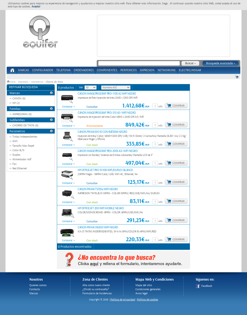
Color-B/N (18, 150)
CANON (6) (19, 98)
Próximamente (94, 126)
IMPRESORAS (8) (22, 114)
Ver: (82, 87)
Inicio (11, 81)
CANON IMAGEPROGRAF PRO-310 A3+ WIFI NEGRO (107, 113)
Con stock (92, 145)
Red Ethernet (19, 168)
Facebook (204, 286)
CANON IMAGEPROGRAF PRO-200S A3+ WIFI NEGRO (108, 151)
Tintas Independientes (24, 136)
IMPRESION (147, 70)
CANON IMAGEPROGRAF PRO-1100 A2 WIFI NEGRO (107, 94)
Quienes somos (38, 285)
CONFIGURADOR (42, 70)
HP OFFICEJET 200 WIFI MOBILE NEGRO (101, 208)
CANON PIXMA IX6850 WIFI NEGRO (98, 227)
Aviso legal (141, 293)
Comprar (178, 105)
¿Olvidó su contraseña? (95, 289)
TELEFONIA (63, 70)
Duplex (16, 154)
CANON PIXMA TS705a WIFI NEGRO (98, 189)
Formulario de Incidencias (97, 293)
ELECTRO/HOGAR (190, 70)
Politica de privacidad (122, 299)
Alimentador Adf (21, 159)
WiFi (15, 141)
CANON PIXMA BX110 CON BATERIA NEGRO (102, 132)
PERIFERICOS (128, 70)
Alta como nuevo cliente (96, 285)
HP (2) (16, 103)
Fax (14, 164)
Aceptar (36, 6)
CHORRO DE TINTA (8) (25, 125)
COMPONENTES (107, 70)
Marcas (23, 70)
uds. (160, 106)
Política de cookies (147, 299)
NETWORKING (167, 70)
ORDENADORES (84, 70)
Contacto (34, 289)
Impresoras (37, 81)
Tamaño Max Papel (23, 145)
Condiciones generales (148, 289)
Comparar (67, 106)
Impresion (23, 81)
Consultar (92, 106)
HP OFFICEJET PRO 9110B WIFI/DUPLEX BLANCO (105, 170)
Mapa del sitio (143, 285)
